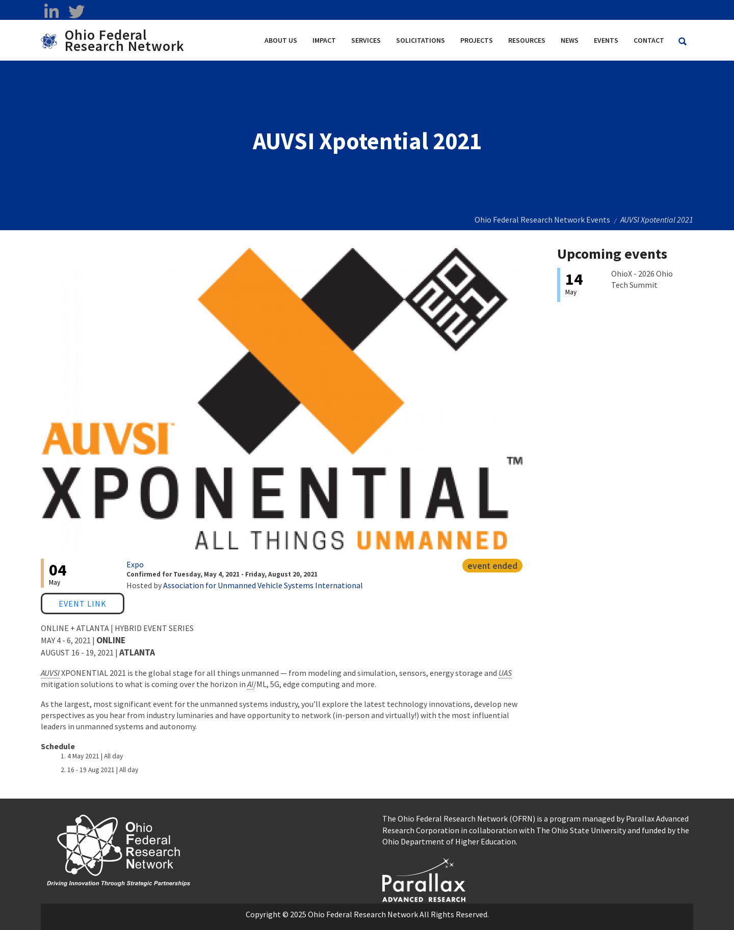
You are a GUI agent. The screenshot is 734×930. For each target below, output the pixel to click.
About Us (281, 40)
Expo (135, 564)
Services (366, 40)
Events (606, 40)
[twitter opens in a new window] (76, 12)
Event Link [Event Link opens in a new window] (83, 603)
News (570, 40)
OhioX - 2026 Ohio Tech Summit (642, 279)
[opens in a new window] (423, 878)
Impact (324, 40)
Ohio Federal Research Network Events (542, 219)
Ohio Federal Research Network (125, 40)
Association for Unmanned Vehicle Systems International (263, 585)
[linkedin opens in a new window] (51, 12)
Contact (649, 40)
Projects (476, 40)
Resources (526, 40)
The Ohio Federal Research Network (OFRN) (458, 818)
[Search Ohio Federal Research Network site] (682, 41)
